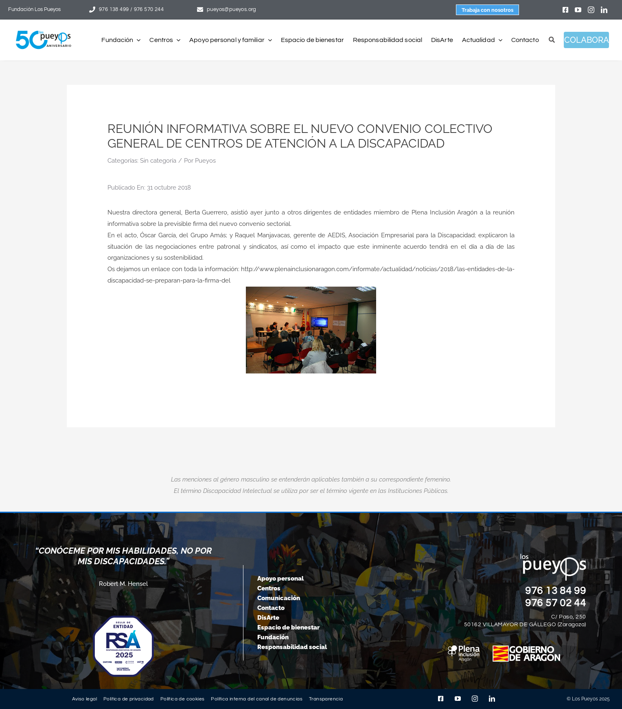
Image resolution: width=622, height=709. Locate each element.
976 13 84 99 (555, 590)
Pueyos (205, 160)
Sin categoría (158, 160)
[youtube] (578, 10)
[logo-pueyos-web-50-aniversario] (43, 31)
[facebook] (565, 10)
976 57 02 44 (555, 603)
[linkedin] (604, 10)
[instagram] (591, 10)
